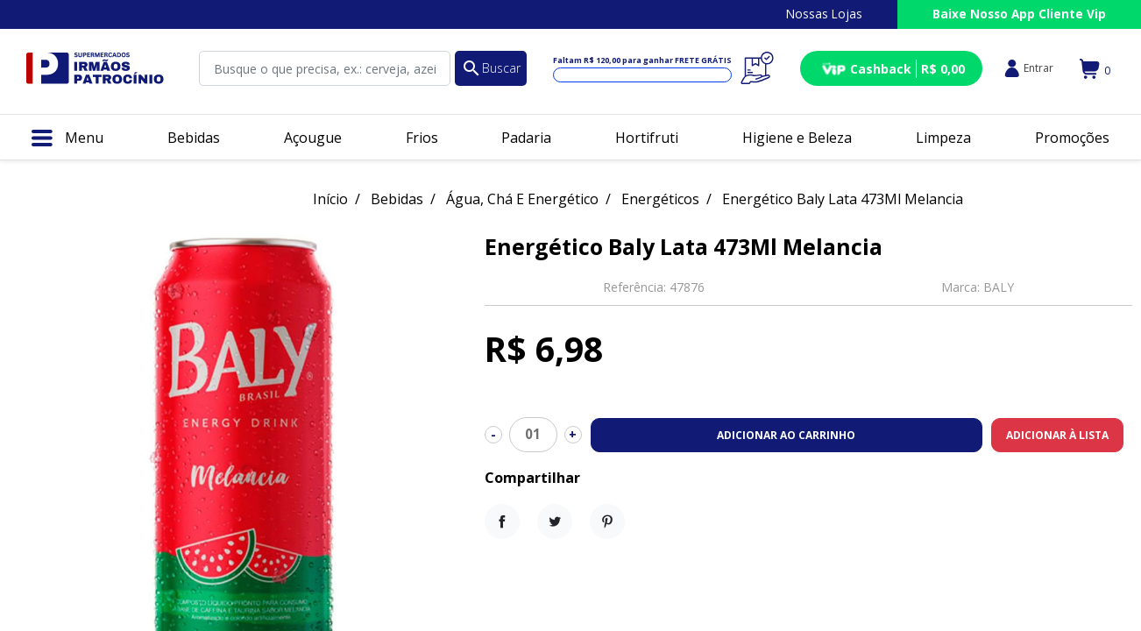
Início (330, 199)
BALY (998, 287)
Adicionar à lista (1057, 435)
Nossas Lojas (824, 13)
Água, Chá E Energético (522, 199)
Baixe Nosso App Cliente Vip (1019, 13)
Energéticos (660, 199)
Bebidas (397, 199)
